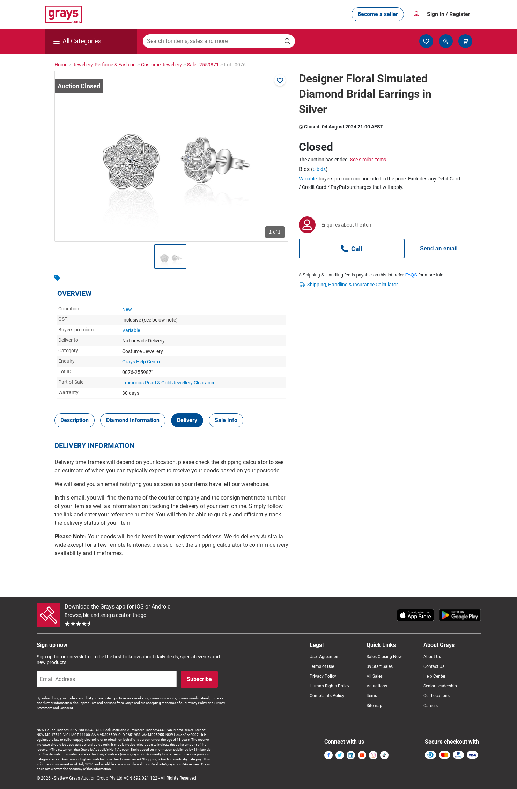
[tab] (74, 420)
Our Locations (436, 695)
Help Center (434, 676)
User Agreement (325, 656)
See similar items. (368, 159)
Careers (430, 705)
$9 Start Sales (380, 666)
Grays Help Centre (141, 361)
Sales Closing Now (384, 656)
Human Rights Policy (329, 686)
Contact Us (433, 666)
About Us (432, 656)
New (127, 309)
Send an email (439, 248)
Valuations (377, 686)
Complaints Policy (327, 695)
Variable (131, 330)
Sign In (448, 14)
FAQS (411, 275)
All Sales (375, 676)
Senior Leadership (440, 686)
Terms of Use (322, 666)
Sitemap (374, 705)
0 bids (319, 169)
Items (372, 695)
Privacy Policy (323, 676)
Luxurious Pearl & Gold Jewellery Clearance (168, 382)
